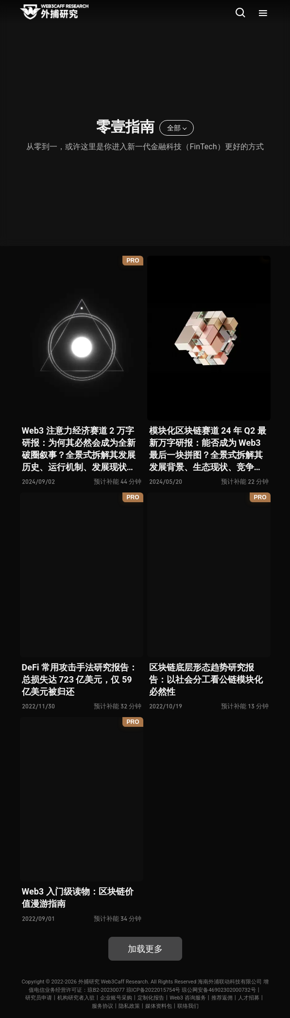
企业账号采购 (116, 998)
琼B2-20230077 (106, 990)
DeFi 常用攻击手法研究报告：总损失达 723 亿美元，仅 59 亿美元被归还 (80, 679)
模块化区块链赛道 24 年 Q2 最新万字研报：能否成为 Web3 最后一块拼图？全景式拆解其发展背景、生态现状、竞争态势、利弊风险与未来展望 (207, 449)
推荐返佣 (222, 998)
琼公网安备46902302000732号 (219, 990)
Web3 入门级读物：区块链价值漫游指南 (78, 897)
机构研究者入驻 (76, 998)
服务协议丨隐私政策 (116, 1006)
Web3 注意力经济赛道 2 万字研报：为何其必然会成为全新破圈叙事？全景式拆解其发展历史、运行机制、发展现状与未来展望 (79, 449)
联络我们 (188, 1006)
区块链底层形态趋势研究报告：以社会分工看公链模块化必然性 (206, 679)
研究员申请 (38, 998)
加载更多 (145, 949)
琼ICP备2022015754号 (153, 990)
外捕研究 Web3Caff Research (113, 982)
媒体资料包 (158, 1006)
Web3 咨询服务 (188, 998)
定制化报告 (150, 998)
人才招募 (248, 998)
